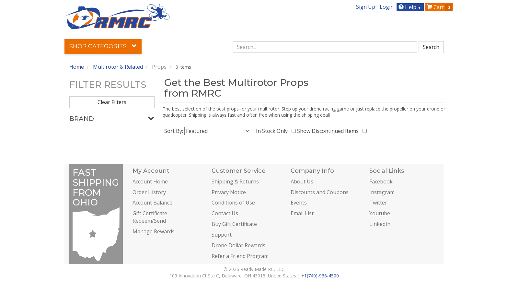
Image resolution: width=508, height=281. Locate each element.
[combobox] (325, 47)
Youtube (379, 213)
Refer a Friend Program (240, 256)
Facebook (381, 181)
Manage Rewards (154, 231)
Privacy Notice (229, 192)
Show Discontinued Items (329, 131)
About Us (302, 181)
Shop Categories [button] (103, 46)
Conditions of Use (233, 202)
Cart (439, 7)
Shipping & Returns (235, 181)
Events (299, 202)
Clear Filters (112, 102)
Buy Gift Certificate (234, 224)
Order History (149, 192)
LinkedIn (379, 224)
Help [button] (410, 7)
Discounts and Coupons (320, 192)
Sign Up (365, 6)
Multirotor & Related (118, 66)
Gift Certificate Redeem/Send (150, 217)
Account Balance (152, 202)
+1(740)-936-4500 (320, 276)
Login (387, 6)
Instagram (382, 192)
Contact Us (225, 213)
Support (222, 234)
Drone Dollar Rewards (238, 245)
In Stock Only (273, 131)
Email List (302, 213)
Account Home (150, 181)
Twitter (378, 202)
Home (76, 66)
